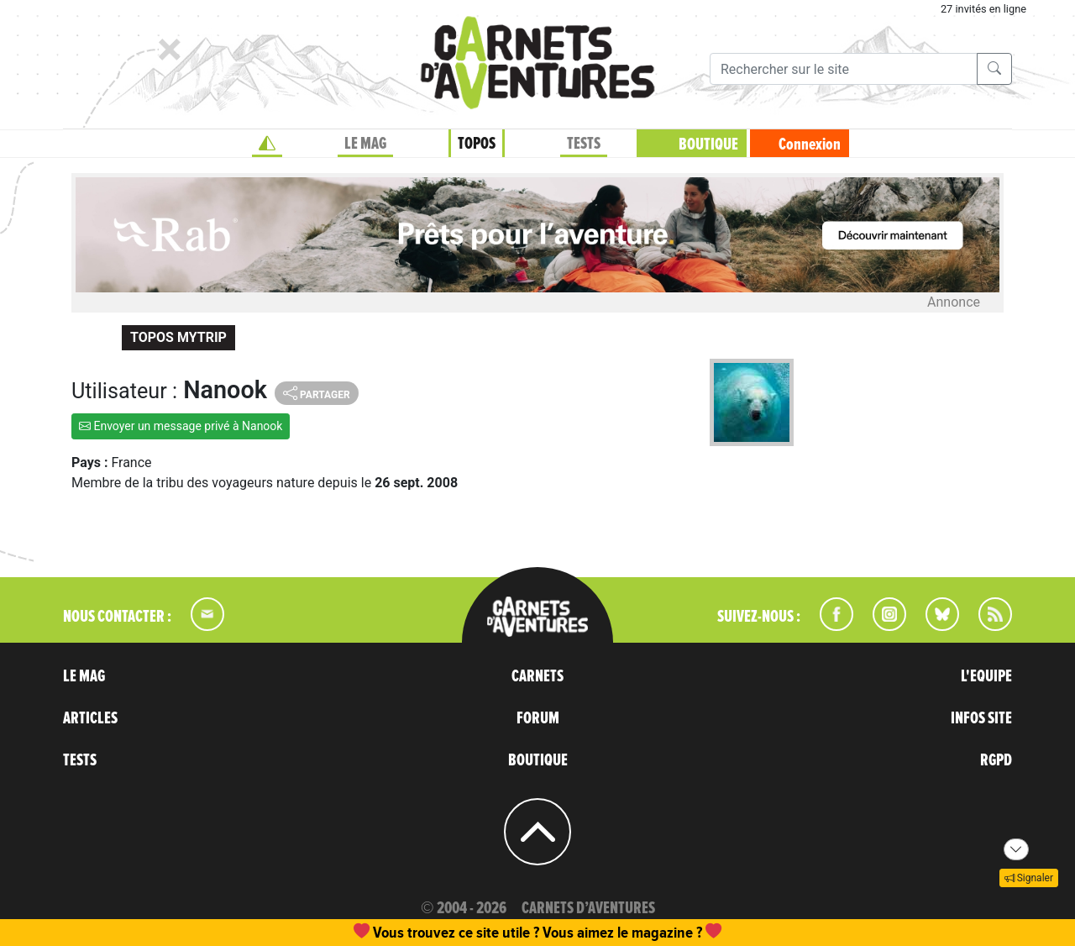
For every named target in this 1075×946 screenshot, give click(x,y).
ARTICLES (90, 718)
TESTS (583, 143)
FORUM (538, 718)
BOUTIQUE (708, 144)
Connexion (810, 144)
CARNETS (537, 676)
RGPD (996, 760)
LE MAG (365, 143)
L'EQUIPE (986, 676)
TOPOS (477, 143)
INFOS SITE (981, 718)
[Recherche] (844, 69)
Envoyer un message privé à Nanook (180, 426)
